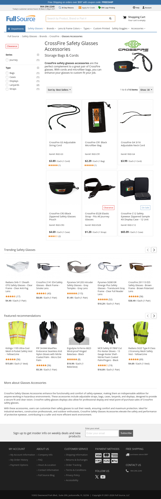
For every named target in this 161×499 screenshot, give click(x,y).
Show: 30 (145, 90)
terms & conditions (76, 469)
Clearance (12, 46)
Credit (87, 7)
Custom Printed (101, 28)
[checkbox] (24, 60)
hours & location (47, 464)
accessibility (72, 480)
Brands (50, 28)
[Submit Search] (110, 19)
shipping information (77, 454)
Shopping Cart (136, 17)
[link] (63, 153)
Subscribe (126, 433)
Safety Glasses (36, 28)
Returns (66, 8)
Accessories (137, 28)
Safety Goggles (119, 28)
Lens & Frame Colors (69, 28)
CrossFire (54, 36)
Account (146, 8)
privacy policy (73, 475)
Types (86, 28)
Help (136, 8)
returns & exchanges (76, 459)
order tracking (73, 464)
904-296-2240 (47, 6)
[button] (148, 249)
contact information (48, 469)
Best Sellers (58, 90)
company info (45, 454)
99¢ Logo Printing (106, 8)
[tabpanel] (100, 163)
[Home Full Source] (13, 36)
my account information (22, 454)
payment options (19, 464)
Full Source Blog (46, 475)
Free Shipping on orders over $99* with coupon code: (80, 2)
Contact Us (133, 465)
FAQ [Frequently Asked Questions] (40, 459)
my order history (19, 459)
